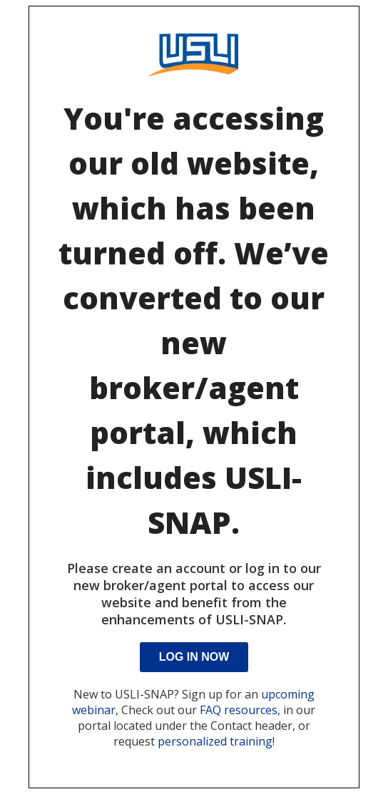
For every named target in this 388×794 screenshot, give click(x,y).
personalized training (215, 741)
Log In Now (194, 657)
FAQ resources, (240, 710)
